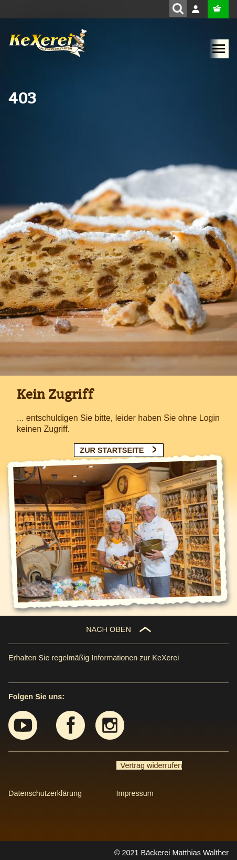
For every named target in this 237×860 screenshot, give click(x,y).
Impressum (135, 793)
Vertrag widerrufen (149, 765)
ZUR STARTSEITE (112, 450)
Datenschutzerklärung (45, 793)
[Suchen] (178, 8)
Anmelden (197, 9)
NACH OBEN (108, 629)
